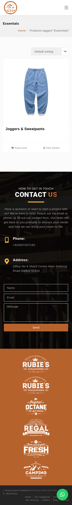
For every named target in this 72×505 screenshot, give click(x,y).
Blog (55, 500)
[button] (62, 494)
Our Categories (42, 497)
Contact (65, 500)
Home (22, 30)
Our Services (32, 500)
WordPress (11, 493)
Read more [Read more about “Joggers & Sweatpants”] (19, 148)
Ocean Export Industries (17, 490)
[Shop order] (50, 51)
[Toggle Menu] (66, 8)
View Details (51, 148)
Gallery (46, 500)
